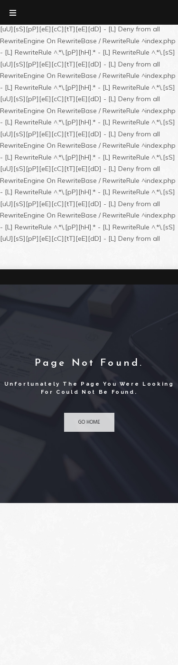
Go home (89, 422)
